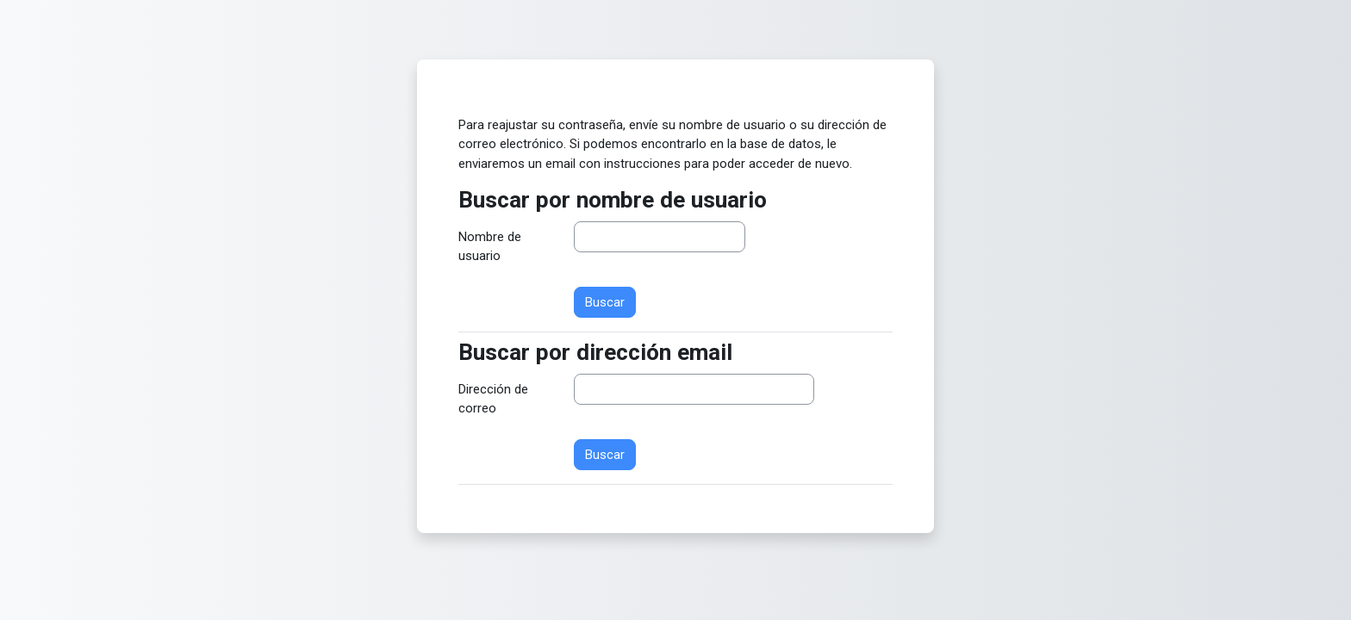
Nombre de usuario (489, 246)
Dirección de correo (493, 399)
